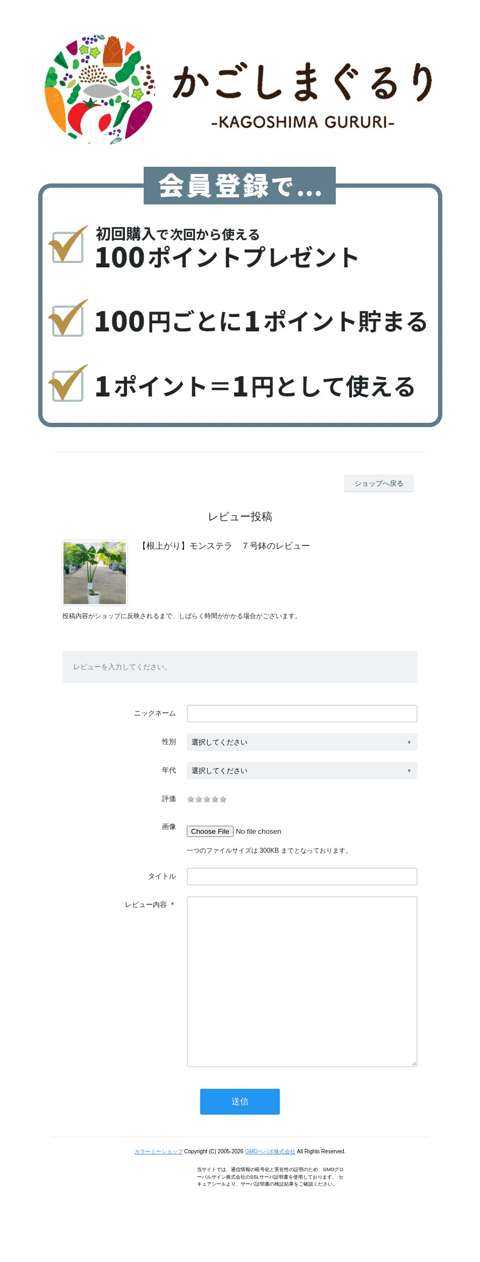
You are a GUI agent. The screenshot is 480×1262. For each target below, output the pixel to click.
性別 (169, 742)
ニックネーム (155, 713)
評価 (169, 799)
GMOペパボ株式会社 (270, 1184)
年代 (169, 770)
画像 (169, 827)
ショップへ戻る (379, 483)
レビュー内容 (146, 905)
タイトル (162, 876)
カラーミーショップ (159, 1184)
